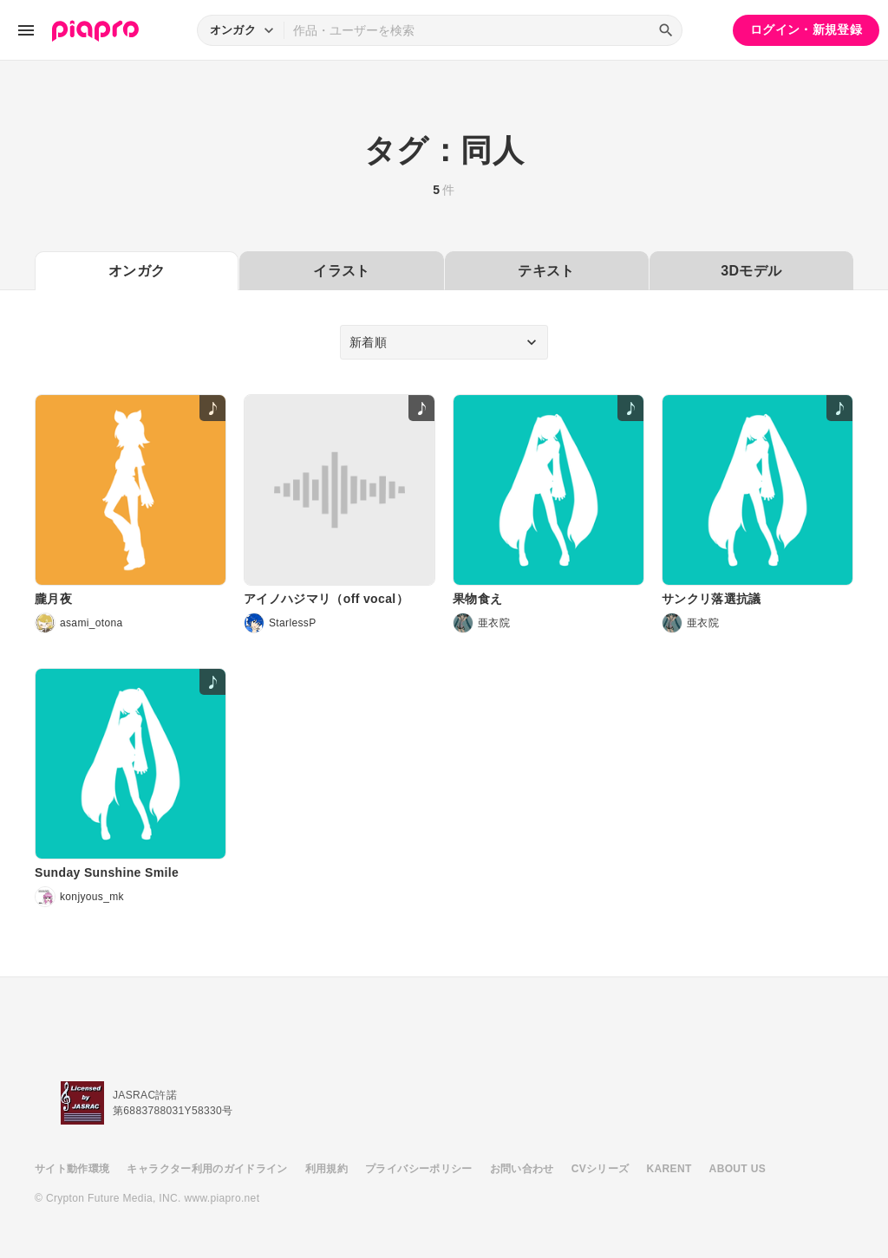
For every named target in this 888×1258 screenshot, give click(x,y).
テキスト (546, 270)
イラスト (341, 270)
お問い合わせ (522, 1169)
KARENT (669, 1169)
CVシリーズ (600, 1169)
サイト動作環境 (72, 1169)
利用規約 (326, 1169)
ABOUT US (737, 1169)
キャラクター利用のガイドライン (207, 1169)
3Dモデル (751, 270)
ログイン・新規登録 (806, 29)
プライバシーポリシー (419, 1169)
